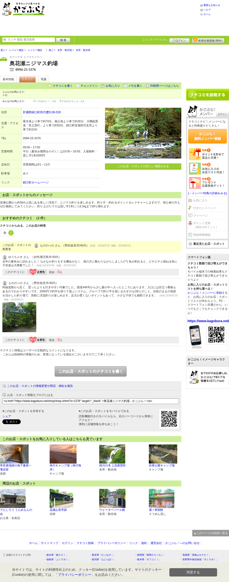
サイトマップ (49, 543)
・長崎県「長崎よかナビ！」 (195, 555)
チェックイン (89, 85)
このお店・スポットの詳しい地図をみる (143, 166)
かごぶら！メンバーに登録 (204, 292)
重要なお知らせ (211, 5)
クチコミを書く (63, 85)
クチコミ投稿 (85, 543)
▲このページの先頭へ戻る (210, 533)
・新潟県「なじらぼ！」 (102, 559)
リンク (133, 543)
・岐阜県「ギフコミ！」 (148, 559)
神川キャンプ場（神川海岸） (65, 467)
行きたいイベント (204, 208)
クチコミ (27, 79)
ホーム (207, 14)
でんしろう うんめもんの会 (16, 512)
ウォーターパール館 (112, 510)
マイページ (200, 215)
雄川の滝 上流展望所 (112, 465)
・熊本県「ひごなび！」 (102, 555)
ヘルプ (207, 9)
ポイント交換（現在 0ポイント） (206, 225)
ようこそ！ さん (155, 39)
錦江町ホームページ (36, 182)
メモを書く (135, 85)
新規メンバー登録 (208, 40)
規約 (144, 543)
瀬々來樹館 (156, 510)
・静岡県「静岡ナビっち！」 (150, 555)
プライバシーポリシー (111, 543)
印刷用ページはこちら (164, 85)
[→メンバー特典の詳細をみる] (207, 193)
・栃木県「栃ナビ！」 (56, 555)
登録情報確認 (201, 234)
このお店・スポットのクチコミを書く (90, 371)
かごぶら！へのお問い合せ (182, 543)
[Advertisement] (91, 17)
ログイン (179, 40)
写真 (44, 79)
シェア (6, 416)
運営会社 (156, 543)
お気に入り (113, 85)
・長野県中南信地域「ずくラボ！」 (199, 559)
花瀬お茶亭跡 (58, 510)
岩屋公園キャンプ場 (162, 465)
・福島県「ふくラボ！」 (57, 559)
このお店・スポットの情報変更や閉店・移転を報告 (40, 386)
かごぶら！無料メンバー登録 (207, 136)
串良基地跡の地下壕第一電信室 (15, 467)
